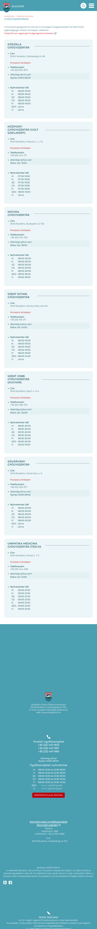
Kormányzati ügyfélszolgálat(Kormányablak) (48, 823)
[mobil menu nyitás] (91, 6)
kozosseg (9, 16)
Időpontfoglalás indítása (48, 795)
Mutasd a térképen (20, 62)
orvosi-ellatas (25, 16)
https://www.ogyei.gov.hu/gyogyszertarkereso (29, 33)
